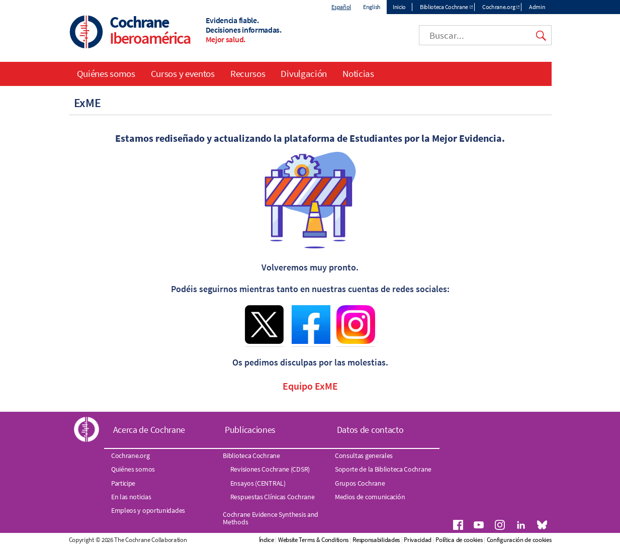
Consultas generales (364, 455)
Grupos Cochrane (360, 483)
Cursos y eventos (183, 73)
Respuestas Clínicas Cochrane (272, 496)
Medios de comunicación (370, 496)
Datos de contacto (370, 429)
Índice (266, 539)
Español (341, 7)
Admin (537, 7)
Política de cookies (458, 539)
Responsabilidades (376, 539)
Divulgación (304, 73)
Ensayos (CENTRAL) (258, 483)
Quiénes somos (106, 73)
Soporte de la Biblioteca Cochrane (383, 469)
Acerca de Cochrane (149, 429)
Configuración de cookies (519, 539)
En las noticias (131, 496)
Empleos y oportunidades (148, 510)
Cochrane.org (498, 7)
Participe (123, 483)
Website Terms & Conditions (313, 539)
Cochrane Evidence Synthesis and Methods (270, 518)
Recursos (247, 73)
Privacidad (417, 539)
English (372, 7)
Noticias (358, 73)
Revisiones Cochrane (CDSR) (270, 469)
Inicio (399, 7)
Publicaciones (250, 429)
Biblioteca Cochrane (444, 7)
